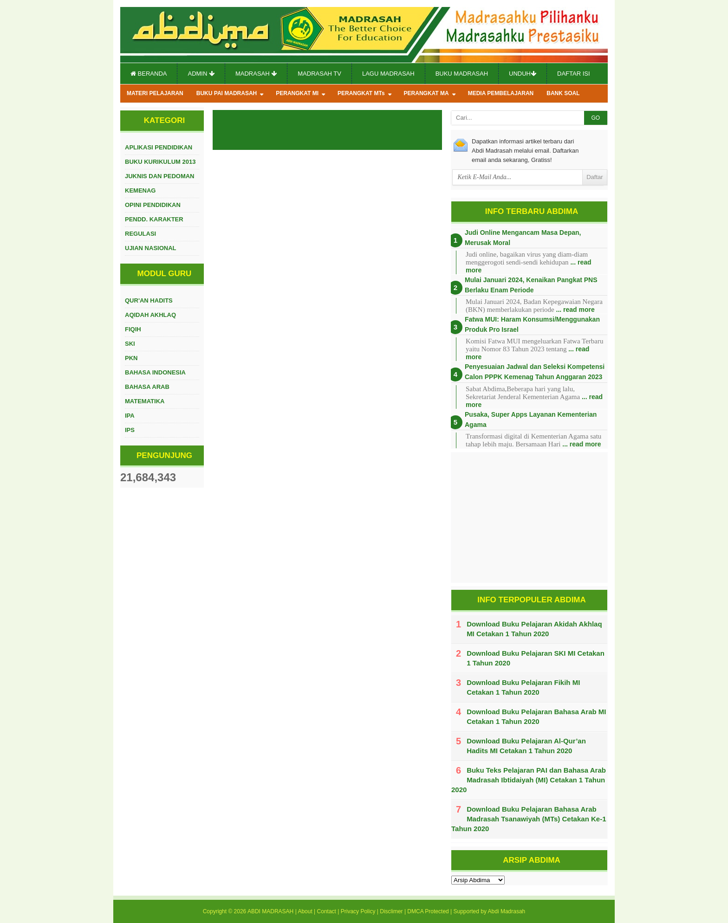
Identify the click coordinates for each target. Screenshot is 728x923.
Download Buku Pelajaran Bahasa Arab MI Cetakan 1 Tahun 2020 (536, 716)
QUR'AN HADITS (149, 300)
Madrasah (256, 73)
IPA (130, 415)
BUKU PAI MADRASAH (226, 93)
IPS (130, 429)
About (305, 911)
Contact (326, 911)
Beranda (148, 73)
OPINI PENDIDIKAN (153, 204)
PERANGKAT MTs (361, 93)
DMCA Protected (427, 911)
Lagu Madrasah (388, 73)
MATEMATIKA (144, 401)
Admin (201, 73)
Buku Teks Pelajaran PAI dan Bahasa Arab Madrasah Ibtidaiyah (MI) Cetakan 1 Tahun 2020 (528, 780)
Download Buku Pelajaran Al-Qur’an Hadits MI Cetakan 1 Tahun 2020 (526, 746)
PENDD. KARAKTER (154, 219)
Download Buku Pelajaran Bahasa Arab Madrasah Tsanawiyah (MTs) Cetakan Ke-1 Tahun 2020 (528, 819)
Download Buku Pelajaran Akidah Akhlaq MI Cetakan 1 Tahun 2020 (534, 629)
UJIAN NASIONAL (150, 248)
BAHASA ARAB (147, 386)
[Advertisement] (529, 517)
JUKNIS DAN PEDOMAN (160, 176)
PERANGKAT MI (297, 93)
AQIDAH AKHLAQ (150, 314)
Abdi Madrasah (507, 911)
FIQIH (133, 329)
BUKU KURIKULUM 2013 (160, 161)
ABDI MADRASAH (270, 911)
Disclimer (391, 911)
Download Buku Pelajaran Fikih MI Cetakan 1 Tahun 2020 (523, 687)
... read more (575, 309)
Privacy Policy (358, 911)
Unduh (522, 73)
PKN (131, 358)
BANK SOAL (562, 93)
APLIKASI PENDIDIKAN (158, 147)
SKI (130, 343)
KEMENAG (140, 190)
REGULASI (140, 233)
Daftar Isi (573, 73)
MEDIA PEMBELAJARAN (501, 93)
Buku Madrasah (462, 73)
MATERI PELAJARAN (155, 93)
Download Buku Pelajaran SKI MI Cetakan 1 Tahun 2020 (535, 658)
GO (595, 118)
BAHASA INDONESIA (155, 372)
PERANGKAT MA (426, 93)
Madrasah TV (319, 73)
